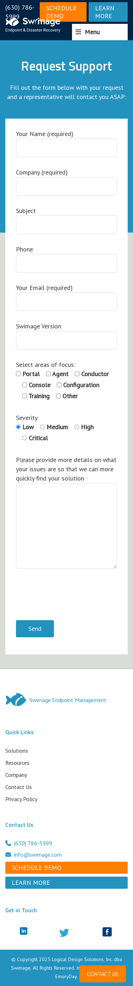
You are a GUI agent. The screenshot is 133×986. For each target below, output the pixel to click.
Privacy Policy (21, 799)
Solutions (16, 750)
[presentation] (70, 595)
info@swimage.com (33, 854)
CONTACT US (102, 973)
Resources (17, 762)
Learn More (105, 12)
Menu (92, 32)
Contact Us (18, 786)
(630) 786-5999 (19, 12)
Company (16, 774)
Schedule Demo (61, 12)
